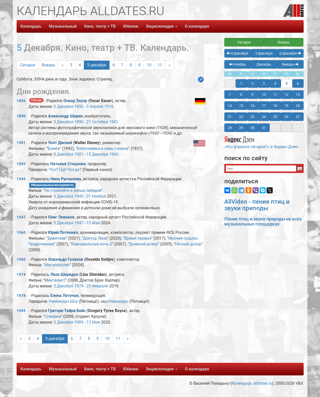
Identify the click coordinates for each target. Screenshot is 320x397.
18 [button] (275, 106)
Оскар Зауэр (75, 100)
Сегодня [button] (244, 42)
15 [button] (241, 106)
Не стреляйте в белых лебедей (73, 190)
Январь (48, 65)
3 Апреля (94, 106)
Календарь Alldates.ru (252, 383)
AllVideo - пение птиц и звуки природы (257, 205)
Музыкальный (63, 26)
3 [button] (264, 83)
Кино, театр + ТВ (100, 26)
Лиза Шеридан (64, 274)
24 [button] (264, 117)
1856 (21, 101)
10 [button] (264, 95)
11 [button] (275, 95)
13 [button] (298, 95)
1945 (21, 164)
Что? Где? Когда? (65, 169)
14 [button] (230, 106)
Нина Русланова (65, 179)
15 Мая (93, 222)
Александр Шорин (65, 116)
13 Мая (93, 322)
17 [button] (264, 106)
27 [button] (298, 117)
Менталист (55, 280)
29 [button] (241, 128)
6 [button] (298, 83)
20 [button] (298, 106)
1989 (21, 310)
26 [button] (287, 117)
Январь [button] (283, 42)
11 (160, 65)
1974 (21, 274)
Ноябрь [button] (237, 64)
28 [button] (230, 128)
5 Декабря (63, 106)
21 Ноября (96, 196)
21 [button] (230, 117)
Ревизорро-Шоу (63, 301)
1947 (21, 217)
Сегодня (27, 65)
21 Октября (97, 121)
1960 (21, 232)
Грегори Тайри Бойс (67, 310)
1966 (113, 154)
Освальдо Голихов (65, 259)
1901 (21, 143)
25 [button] (275, 117)
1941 (113, 121)
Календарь (30, 26)
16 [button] (253, 106)
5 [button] (287, 83)
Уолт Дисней (60, 142)
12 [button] (287, 95)
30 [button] (253, 128)
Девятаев (57, 238)
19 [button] (287, 106)
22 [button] (241, 117)
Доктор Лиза (95, 238)
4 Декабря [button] (237, 53)
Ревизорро (118, 301)
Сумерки (53, 316)
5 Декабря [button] (264, 53)
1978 (21, 295)
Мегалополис (57, 264)
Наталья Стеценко (68, 163)
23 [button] (253, 117)
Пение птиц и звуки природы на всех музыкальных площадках (263, 221)
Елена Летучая (64, 295)
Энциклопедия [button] (161, 26)
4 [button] (275, 83)
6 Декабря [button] (290, 53)
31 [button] (264, 128)
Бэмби (54, 148)
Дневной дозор (143, 244)
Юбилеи (130, 26)
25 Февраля (97, 286)
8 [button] (241, 95)
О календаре (197, 26)
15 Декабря (97, 154)
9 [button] (253, 95)
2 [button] (253, 83)
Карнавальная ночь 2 (91, 244)
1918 (108, 106)
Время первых (137, 238)
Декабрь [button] (264, 64)
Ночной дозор (188, 244)
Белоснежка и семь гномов (102, 148)
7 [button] (230, 95)
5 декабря (96, 65)
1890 (21, 116)
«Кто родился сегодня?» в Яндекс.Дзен (261, 142)
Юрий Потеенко (63, 232)
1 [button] (241, 83)
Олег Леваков (61, 217)
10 (149, 65)
